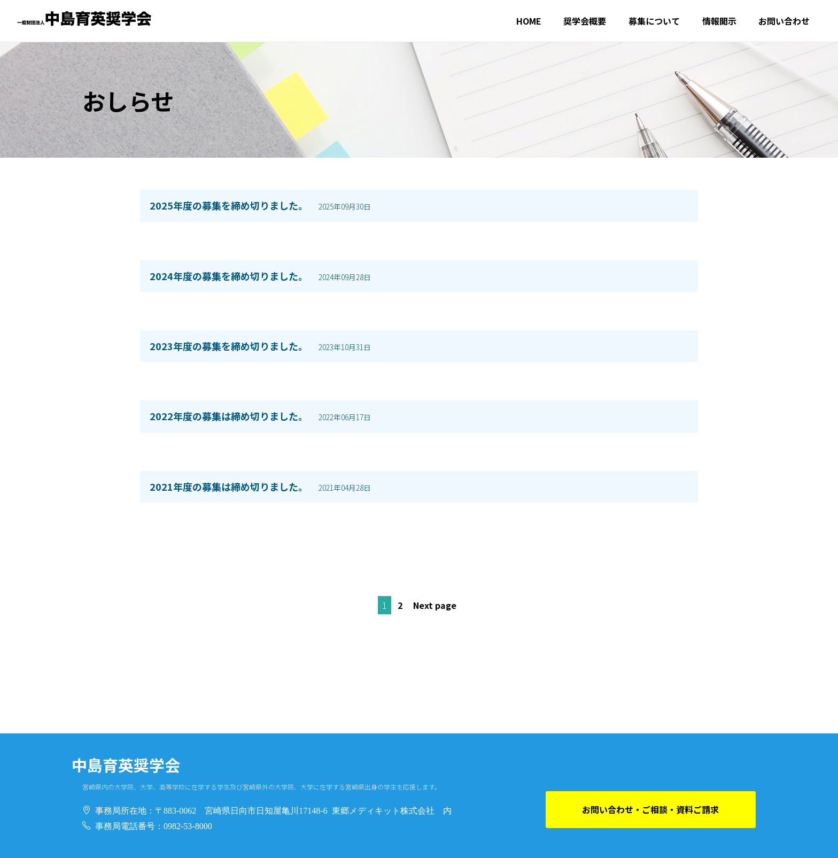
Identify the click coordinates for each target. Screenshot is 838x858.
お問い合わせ (784, 20)
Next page (434, 605)
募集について (654, 20)
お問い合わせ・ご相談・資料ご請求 (650, 809)
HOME (528, 20)
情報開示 (719, 20)
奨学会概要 (584, 20)
